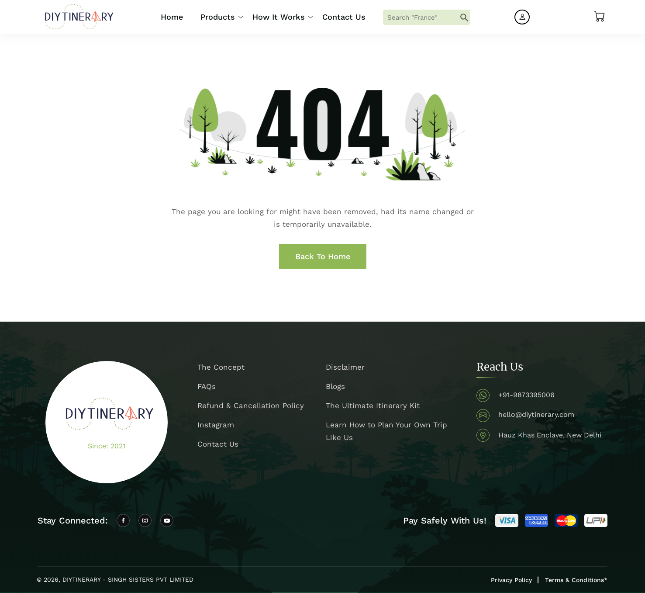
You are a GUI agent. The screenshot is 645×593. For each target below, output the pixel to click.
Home (172, 16)
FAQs (206, 386)
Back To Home (322, 256)
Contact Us (344, 16)
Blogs (335, 386)
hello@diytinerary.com (536, 414)
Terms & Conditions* (576, 579)
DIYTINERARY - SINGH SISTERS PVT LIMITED (127, 579)
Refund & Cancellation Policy (250, 405)
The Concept (221, 367)
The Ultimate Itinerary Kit (373, 405)
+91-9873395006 (526, 395)
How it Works (278, 16)
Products (217, 16)
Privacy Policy (511, 579)
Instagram (215, 424)
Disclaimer (345, 367)
